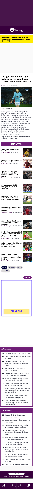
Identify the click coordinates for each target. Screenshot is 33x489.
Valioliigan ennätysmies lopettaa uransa (10, 150)
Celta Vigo (12, 267)
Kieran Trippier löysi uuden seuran (16, 464)
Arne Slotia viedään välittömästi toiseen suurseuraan (18, 421)
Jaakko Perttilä (5, 163)
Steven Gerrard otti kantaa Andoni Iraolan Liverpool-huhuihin (11, 222)
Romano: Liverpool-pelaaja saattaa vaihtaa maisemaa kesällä (11, 208)
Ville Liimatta (5, 238)
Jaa (27, 277)
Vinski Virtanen (5, 152)
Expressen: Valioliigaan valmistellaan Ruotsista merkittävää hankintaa (10, 197)
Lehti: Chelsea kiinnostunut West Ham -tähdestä (11, 161)
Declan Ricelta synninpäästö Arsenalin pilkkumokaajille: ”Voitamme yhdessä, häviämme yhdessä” (11, 234)
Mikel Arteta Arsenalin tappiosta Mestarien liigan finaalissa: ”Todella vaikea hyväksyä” (11, 256)
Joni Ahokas (4, 85)
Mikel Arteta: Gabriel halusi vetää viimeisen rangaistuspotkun (11, 244)
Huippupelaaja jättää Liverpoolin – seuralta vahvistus (9, 186)
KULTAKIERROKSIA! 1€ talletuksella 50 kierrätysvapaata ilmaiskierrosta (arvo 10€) (16, 39)
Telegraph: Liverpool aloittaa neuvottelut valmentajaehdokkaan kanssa (9, 173)
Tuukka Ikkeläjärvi (6, 212)
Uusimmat (7, 349)
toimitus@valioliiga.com (16, 474)
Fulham (19, 267)
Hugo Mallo (5, 271)
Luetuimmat (7, 411)
